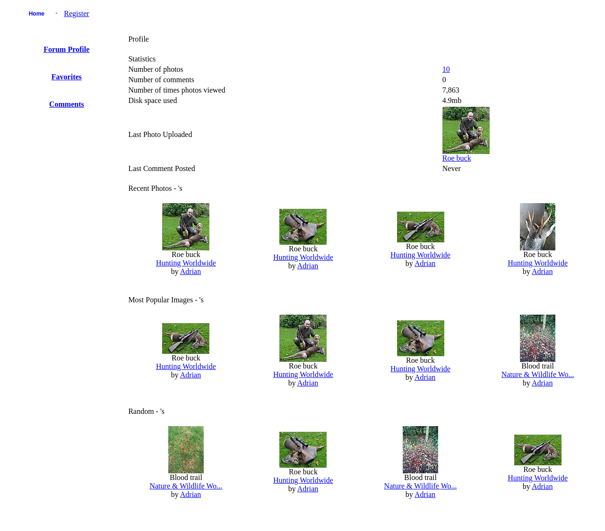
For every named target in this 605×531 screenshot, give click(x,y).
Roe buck (456, 158)
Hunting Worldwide (186, 263)
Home (36, 13)
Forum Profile (66, 49)
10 (446, 69)
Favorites (67, 77)
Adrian (190, 271)
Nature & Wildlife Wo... (537, 374)
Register (76, 13)
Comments (66, 104)
